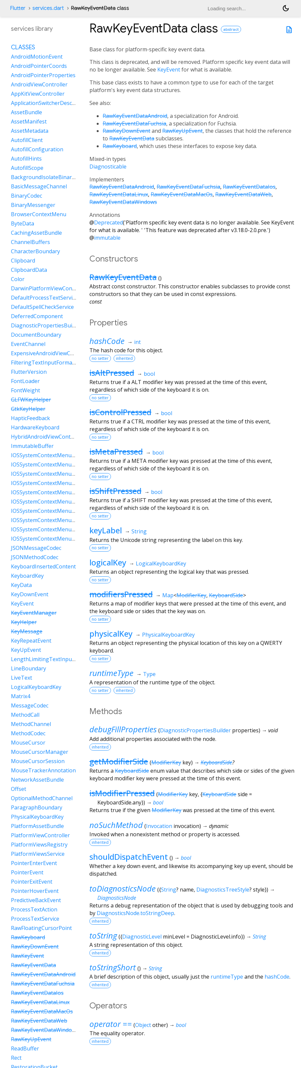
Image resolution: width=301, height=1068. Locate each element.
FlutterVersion (29, 371)
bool (149, 373)
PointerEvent (27, 872)
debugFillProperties (123, 729)
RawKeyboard (120, 146)
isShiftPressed (115, 490)
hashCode (107, 340)
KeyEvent (168, 69)
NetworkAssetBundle (37, 779)
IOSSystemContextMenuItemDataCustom (62, 473)
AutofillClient (27, 140)
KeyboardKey (27, 575)
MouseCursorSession (38, 761)
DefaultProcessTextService (44, 297)
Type (149, 674)
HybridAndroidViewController (47, 436)
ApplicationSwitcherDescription (50, 103)
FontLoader (25, 381)
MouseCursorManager (39, 751)
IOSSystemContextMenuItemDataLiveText (63, 492)
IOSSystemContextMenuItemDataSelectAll (63, 529)
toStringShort (112, 967)
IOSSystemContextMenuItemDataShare (60, 538)
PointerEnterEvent (34, 863)
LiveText (21, 677)
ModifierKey (191, 595)
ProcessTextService (35, 918)
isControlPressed (120, 412)
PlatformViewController (40, 835)
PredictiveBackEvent (36, 900)
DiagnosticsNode (116, 897)
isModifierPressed (122, 793)
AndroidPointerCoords (39, 66)
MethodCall (25, 714)
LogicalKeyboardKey (161, 563)
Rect (16, 1057)
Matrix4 (20, 696)
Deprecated (108, 222)
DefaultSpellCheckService (42, 307)
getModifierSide (118, 761)
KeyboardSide (226, 595)
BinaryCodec (26, 195)
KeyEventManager (34, 612)
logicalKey (107, 562)
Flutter (17, 8)
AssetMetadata (29, 130)
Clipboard (23, 260)
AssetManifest (29, 121)
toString (103, 935)
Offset (18, 789)
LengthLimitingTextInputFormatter (55, 659)
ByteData (22, 223)
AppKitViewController (38, 93)
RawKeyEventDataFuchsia (134, 123)
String (139, 531)
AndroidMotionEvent (37, 56)
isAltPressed (111, 372)
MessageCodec (29, 705)
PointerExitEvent (31, 881)
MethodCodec (28, 733)
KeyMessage (26, 631)
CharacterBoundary (35, 251)
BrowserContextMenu (38, 214)
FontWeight (25, 390)
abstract (231, 29)
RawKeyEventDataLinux (118, 194)
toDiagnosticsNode (122, 888)
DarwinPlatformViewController (49, 288)
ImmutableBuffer (32, 446)
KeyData (21, 585)
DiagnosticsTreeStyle (222, 889)
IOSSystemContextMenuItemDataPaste (60, 510)
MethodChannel (31, 724)
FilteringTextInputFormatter (46, 362)
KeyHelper (24, 622)
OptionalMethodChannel (42, 798)
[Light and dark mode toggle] (285, 8)
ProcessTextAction (34, 909)
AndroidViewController (39, 84)
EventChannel (28, 344)
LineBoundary (28, 668)
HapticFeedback (30, 418)
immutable (107, 237)
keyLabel (105, 530)
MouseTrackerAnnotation (43, 770)
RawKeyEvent (27, 955)
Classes (23, 47)
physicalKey (110, 633)
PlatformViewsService (38, 853)
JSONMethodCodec (34, 557)
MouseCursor (28, 742)
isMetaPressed (116, 451)
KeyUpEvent (26, 650)
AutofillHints (26, 158)
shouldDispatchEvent (128, 856)
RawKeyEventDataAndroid (135, 116)
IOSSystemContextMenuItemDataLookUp (63, 501)
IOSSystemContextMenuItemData (53, 455)
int (137, 342)
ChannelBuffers (30, 242)
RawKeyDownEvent (126, 130)
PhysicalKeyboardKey (168, 634)
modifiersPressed (121, 594)
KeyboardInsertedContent (43, 566)
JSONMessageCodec (36, 548)
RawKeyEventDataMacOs (182, 194)
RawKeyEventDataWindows (123, 202)
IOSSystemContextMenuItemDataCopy (59, 464)
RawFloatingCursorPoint (41, 928)
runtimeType (111, 672)
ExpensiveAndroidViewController (51, 353)
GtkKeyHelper (28, 409)
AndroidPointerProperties (43, 75)
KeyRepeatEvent (31, 640)
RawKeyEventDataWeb (243, 194)
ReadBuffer (25, 1048)
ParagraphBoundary (36, 807)
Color (18, 279)
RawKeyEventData (131, 138)
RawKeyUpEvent (182, 130)
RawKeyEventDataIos (249, 186)
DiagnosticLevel (142, 936)
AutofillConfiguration (37, 149)
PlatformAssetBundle (37, 826)
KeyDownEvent (29, 594)
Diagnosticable (107, 166)
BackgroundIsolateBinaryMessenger (57, 177)
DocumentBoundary (36, 334)
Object (143, 1025)
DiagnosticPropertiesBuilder (195, 730)
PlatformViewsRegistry (39, 844)
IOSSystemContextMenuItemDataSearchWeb (67, 520)
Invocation (159, 826)
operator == (110, 1023)
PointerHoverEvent (35, 891)
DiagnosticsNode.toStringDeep (135, 913)
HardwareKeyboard (35, 427)
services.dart (48, 8)
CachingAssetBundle (36, 232)
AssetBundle (26, 112)
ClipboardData (29, 269)
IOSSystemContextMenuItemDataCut (57, 483)
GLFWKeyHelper (31, 399)
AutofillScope (27, 167)
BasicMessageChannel (39, 186)
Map (168, 595)
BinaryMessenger (33, 205)
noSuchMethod (116, 824)
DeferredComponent (37, 316)
